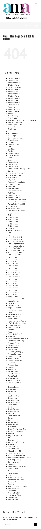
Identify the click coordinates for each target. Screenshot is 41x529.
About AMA (12, 482)
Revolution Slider (14, 380)
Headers (11, 228)
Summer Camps (13, 462)
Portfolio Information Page (18, 338)
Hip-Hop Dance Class (15, 230)
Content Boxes (13, 162)
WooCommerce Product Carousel (20, 457)
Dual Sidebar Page (14, 175)
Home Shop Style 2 (15, 255)
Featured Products (15, 184)
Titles (10, 438)
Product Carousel (14, 354)
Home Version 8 (13, 292)
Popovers (11, 336)
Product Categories (15, 356)
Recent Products (14, 374)
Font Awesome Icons (15, 191)
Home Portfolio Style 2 (16, 250)
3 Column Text (13, 91)
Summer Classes (14, 416)
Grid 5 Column (13, 224)
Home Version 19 (14, 279)
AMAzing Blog (13, 499)
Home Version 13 (14, 266)
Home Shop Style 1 (15, 252)
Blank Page (12, 129)
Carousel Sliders (14, 144)
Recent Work (12, 376)
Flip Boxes (12, 186)
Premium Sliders (14, 343)
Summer (11, 413)
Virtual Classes (13, 449)
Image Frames (13, 296)
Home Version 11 (14, 261)
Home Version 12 (14, 263)
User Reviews (13, 446)
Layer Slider (12, 303)
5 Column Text (13, 100)
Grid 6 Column (13, 226)
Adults (10, 113)
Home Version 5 (13, 288)
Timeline (11, 433)
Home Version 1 (13, 257)
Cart (9, 147)
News (10, 475)
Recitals (11, 484)
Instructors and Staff (16, 480)
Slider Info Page (14, 400)
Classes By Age (13, 153)
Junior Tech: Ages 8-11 (16, 299)
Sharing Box (12, 391)
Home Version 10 (14, 259)
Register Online (13, 378)
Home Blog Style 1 (15, 237)
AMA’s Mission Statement (17, 466)
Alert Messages (13, 116)
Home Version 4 (13, 285)
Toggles (11, 440)
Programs (11, 363)
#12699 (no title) (14, 460)
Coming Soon (12, 160)
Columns (11, 158)
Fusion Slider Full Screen (17, 202)
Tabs (9, 420)
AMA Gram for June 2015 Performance (22, 120)
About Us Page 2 (14, 111)
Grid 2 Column (13, 217)
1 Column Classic (14, 78)
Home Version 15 (14, 270)
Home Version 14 (14, 268)
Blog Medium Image (15, 138)
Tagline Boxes (13, 422)
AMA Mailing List (14, 493)
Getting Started (13, 206)
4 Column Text (13, 96)
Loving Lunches (13, 305)
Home (10, 233)
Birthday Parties (13, 127)
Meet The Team (14, 316)
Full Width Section (14, 197)
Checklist (11, 149)
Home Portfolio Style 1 (16, 248)
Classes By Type (13, 155)
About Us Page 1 (14, 109)
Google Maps (13, 213)
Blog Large (12, 136)
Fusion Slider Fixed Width (17, 199)
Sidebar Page (12, 398)
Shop (9, 394)
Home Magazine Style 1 (16, 241)
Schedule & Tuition (15, 477)
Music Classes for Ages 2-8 (18, 321)
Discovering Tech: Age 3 (16, 173)
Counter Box (12, 164)
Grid (9, 215)
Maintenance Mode (15, 310)
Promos (11, 367)
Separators (12, 385)
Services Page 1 (13, 387)
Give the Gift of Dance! (16, 210)
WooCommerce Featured (17, 455)
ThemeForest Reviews (16, 431)
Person (10, 332)
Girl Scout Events (14, 208)
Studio (10, 407)
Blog (9, 131)
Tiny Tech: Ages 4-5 (15, 435)
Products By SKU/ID (15, 360)
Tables (10, 418)
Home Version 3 (13, 283)
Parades (11, 330)
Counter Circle (13, 166)
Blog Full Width (13, 133)
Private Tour (12, 349)
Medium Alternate (14, 314)
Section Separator (14, 382)
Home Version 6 (13, 290)
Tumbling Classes (14, 471)
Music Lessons (13, 473)
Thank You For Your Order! (17, 429)
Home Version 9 (13, 294)
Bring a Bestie (13, 140)
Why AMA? (11, 464)
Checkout (11, 151)
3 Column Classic (14, 89)
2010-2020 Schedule (15, 87)
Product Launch (13, 358)
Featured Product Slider (16, 182)
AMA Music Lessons (15, 122)
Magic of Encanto (14, 308)
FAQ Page (11, 180)
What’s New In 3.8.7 (15, 451)
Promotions (12, 369)
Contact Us (12, 491)
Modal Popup (13, 319)
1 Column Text (13, 80)
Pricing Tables (13, 347)
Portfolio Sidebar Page (16, 341)
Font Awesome (13, 188)
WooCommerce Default (16, 453)
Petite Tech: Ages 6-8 (16, 334)
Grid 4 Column (13, 222)
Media (10, 312)
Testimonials (12, 427)
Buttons (11, 142)
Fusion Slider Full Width (16, 204)
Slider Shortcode (14, 402)
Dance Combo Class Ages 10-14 (19, 169)
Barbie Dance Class (15, 124)
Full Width (12, 193)
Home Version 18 (14, 277)
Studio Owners (13, 409)
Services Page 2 (13, 389)
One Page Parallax (14, 325)
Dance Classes (13, 468)
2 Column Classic (14, 83)
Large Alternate (13, 301)
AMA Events (12, 118)
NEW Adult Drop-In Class (17, 323)
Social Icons (12, 405)
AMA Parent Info (14, 488)
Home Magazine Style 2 (16, 244)
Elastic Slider (12, 177)
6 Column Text (13, 105)
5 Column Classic (14, 98)
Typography (12, 444)
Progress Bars (13, 365)
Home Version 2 (13, 281)
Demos (10, 171)
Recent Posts (13, 371)
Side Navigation (13, 396)
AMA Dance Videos (14, 495)
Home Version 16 (14, 272)
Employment (12, 497)
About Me (11, 107)
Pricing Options (13, 345)
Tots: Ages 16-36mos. (16, 442)
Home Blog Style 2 (15, 239)
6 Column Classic (14, 102)
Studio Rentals (13, 411)
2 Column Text (13, 85)
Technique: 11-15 (14, 424)
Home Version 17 (14, 274)
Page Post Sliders (14, 327)
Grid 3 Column (13, 219)
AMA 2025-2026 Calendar (17, 486)
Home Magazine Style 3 (16, 246)
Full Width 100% (14, 195)
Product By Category (15, 352)
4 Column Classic (14, 94)
